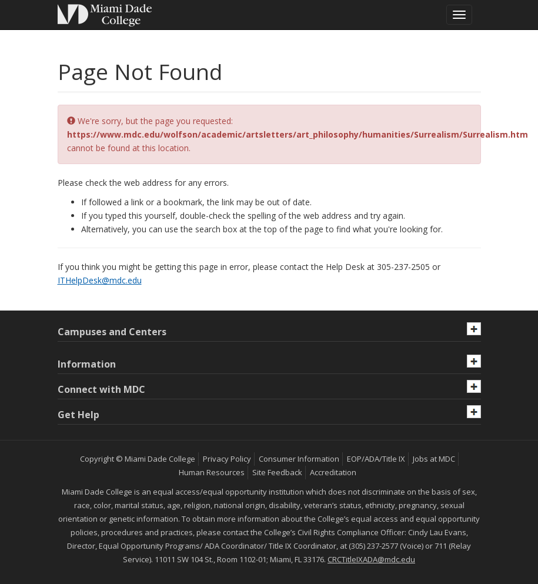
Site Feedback (277, 472)
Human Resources (212, 472)
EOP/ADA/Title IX (376, 458)
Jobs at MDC (434, 458)
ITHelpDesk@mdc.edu (100, 280)
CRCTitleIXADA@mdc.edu (371, 559)
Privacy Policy (227, 458)
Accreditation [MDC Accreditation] (333, 472)
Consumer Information (299, 458)
